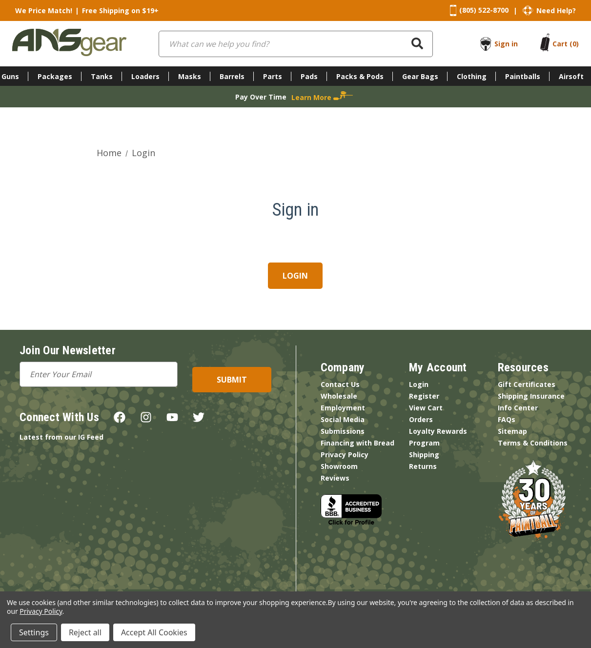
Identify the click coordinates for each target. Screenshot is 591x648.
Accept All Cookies (154, 632)
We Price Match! (43, 10)
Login (418, 384)
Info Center (518, 407)
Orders (421, 419)
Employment (343, 407)
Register (424, 396)
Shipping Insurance (531, 396)
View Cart (426, 407)
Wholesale (339, 396)
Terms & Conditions (533, 442)
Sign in (506, 43)
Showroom (339, 466)
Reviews (335, 478)
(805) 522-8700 (484, 10)
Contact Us (340, 384)
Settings (34, 632)
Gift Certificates (526, 384)
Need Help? (556, 10)
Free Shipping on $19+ (120, 10)
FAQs (506, 419)
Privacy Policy (344, 454)
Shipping (424, 454)
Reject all (85, 632)
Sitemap (512, 431)
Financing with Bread (357, 442)
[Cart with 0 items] (565, 44)
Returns (423, 466)
